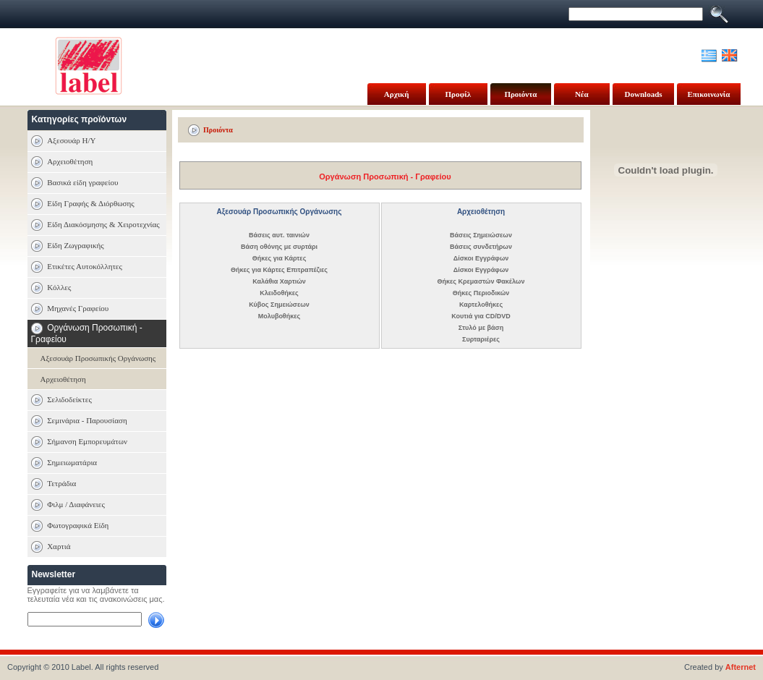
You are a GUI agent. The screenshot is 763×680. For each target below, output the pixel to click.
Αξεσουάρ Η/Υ (71, 140)
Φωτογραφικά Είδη (77, 525)
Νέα (582, 94)
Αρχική (396, 94)
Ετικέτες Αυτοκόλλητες (84, 266)
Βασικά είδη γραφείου (82, 182)
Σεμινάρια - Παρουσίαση (87, 420)
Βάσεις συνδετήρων (481, 246)
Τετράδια (61, 483)
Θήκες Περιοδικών (481, 293)
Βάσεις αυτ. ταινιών (279, 235)
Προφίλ (459, 94)
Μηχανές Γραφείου (77, 308)
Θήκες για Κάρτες (279, 258)
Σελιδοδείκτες (69, 399)
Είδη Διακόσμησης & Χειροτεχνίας (103, 224)
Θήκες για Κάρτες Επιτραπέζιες (279, 269)
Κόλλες (59, 287)
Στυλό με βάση (481, 327)
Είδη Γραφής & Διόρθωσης (90, 203)
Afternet (740, 667)
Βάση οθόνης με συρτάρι (279, 246)
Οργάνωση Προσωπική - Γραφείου (385, 176)
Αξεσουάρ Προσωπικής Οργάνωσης (98, 358)
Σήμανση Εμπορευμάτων (87, 441)
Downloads (643, 94)
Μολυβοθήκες (279, 316)
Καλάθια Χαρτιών (279, 281)
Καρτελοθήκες (481, 304)
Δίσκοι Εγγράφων (481, 258)
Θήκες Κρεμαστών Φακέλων (481, 281)
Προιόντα (520, 94)
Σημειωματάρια (72, 462)
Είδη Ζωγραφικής (75, 245)
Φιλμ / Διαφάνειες (76, 504)
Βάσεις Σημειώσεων (481, 235)
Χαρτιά (58, 546)
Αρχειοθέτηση (70, 161)
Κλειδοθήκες (279, 293)
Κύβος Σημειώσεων (279, 304)
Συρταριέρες (481, 339)
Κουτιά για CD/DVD (481, 316)
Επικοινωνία (708, 94)
